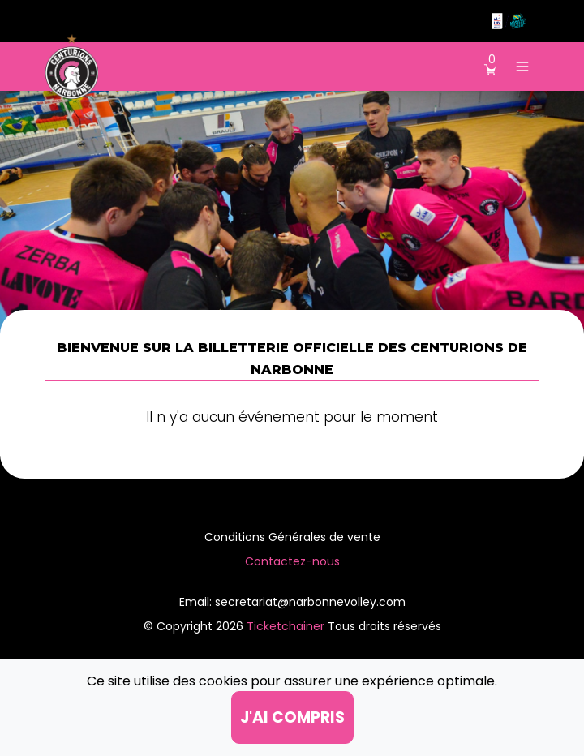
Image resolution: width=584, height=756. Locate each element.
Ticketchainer (287, 626)
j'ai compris (292, 717)
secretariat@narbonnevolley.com (310, 602)
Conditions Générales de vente (292, 537)
